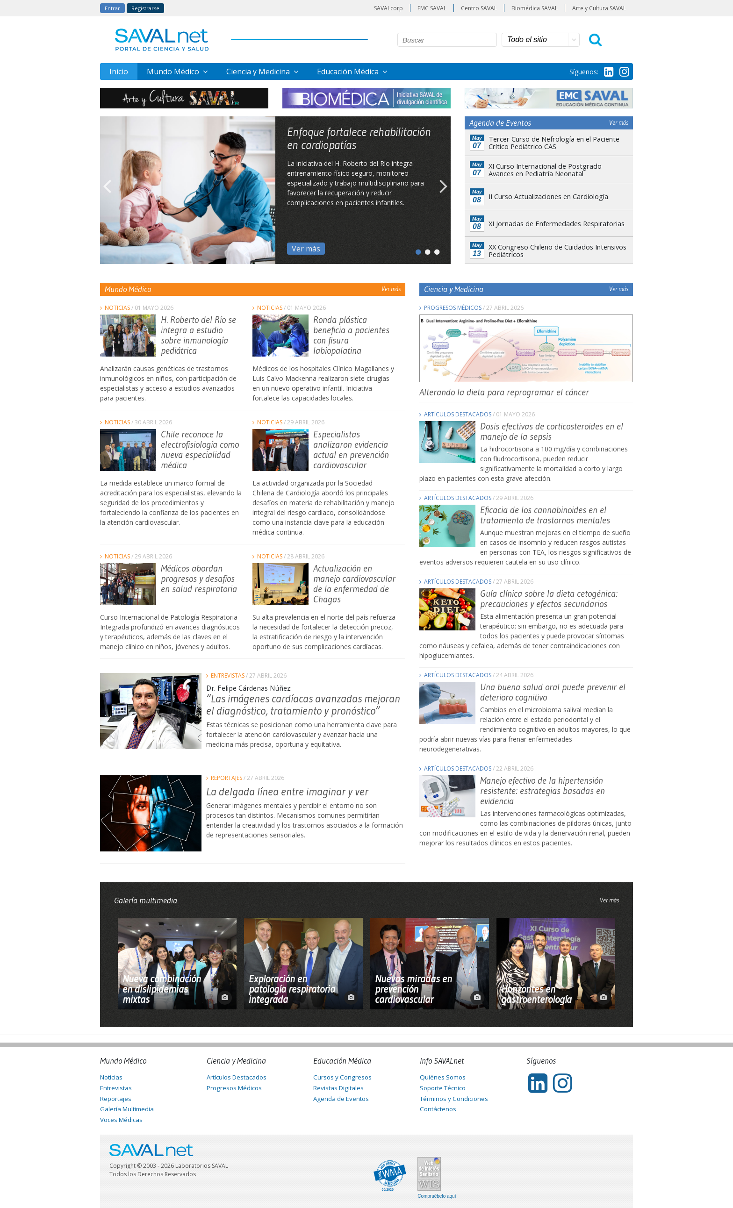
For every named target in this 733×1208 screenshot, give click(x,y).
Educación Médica (349, 71)
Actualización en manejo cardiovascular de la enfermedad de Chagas (354, 584)
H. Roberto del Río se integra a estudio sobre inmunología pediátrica (198, 335)
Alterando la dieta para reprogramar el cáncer (504, 392)
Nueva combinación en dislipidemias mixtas (161, 989)
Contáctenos (438, 1109)
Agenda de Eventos (341, 1098)
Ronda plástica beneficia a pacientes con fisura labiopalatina (351, 335)
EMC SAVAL (431, 8)
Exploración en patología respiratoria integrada (292, 989)
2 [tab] (425, 250)
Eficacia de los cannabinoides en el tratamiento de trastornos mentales (545, 515)
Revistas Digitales (338, 1088)
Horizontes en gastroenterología (536, 994)
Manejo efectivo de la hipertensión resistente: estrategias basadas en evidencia (542, 791)
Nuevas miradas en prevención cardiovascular (413, 989)
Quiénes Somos (443, 1077)
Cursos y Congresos (342, 1077)
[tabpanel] (275, 190)
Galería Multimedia (127, 1109)
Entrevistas (227, 675)
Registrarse (145, 8)
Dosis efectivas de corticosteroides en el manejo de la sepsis (551, 431)
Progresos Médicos (452, 308)
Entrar (112, 8)
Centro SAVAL (479, 8)
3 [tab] (434, 250)
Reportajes (226, 778)
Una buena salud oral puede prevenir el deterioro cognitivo (552, 692)
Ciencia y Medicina (259, 71)
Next (443, 190)
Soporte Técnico (443, 1088)
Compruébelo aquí (436, 1196)
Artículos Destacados (457, 414)
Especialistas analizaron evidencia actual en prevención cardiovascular (351, 450)
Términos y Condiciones (454, 1098)
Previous (107, 190)
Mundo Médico (174, 71)
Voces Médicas (121, 1119)
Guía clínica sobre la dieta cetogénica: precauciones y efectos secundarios (549, 598)
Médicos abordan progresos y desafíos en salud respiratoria (199, 578)
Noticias (117, 308)
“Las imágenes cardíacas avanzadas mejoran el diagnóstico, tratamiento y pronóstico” (303, 704)
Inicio (118, 71)
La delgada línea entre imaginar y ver (287, 791)
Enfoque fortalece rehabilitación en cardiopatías (359, 138)
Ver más (306, 248)
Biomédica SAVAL (534, 8)
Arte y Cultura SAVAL (599, 8)
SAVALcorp (388, 8)
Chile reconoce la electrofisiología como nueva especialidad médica (200, 450)
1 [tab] (415, 250)
